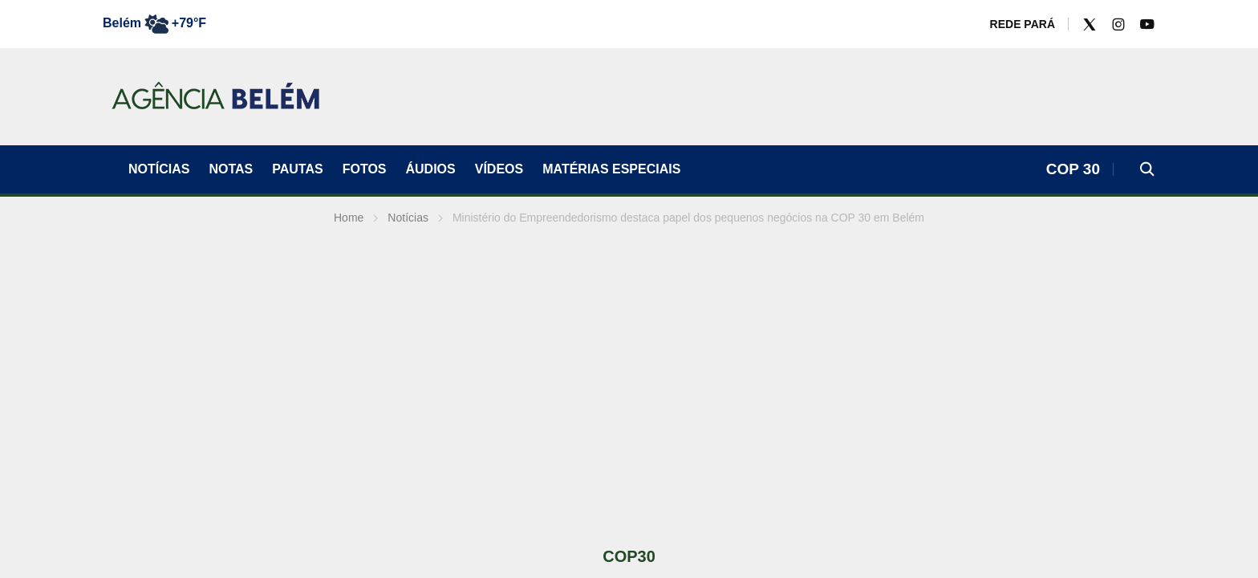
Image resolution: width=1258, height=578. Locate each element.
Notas (231, 169)
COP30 (629, 556)
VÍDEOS (499, 169)
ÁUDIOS (431, 169)
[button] (1147, 169)
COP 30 (1073, 169)
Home (348, 217)
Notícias (158, 169)
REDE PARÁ (1022, 24)
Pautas (297, 169)
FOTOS (365, 169)
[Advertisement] (629, 385)
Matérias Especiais (611, 169)
